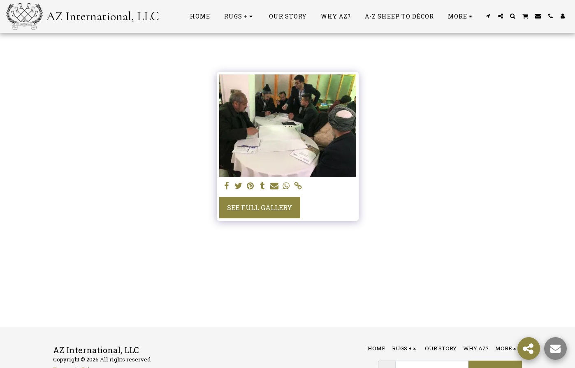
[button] (488, 16)
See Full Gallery (259, 207)
